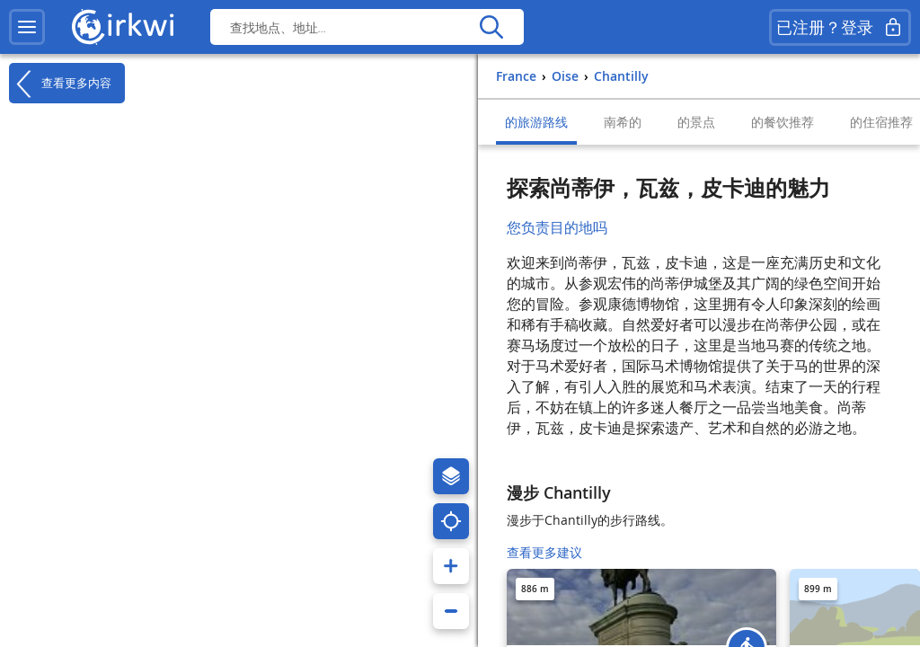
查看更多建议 (544, 552)
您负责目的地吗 (557, 227)
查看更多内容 (60, 83)
